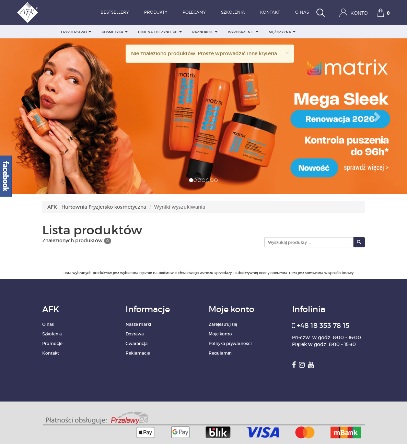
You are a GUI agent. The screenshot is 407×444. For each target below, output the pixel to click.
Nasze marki (138, 324)
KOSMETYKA (115, 32)
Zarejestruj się (223, 324)
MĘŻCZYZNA (282, 32)
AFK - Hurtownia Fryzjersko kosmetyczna (96, 207)
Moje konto (220, 333)
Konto (353, 13)
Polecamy (194, 12)
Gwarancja (137, 343)
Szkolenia (233, 12)
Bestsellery (115, 12)
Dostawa (135, 333)
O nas (302, 12)
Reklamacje (138, 353)
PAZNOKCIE (205, 32)
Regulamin (220, 353)
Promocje (52, 343)
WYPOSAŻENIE (243, 32)
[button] (30, 116)
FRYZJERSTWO (76, 32)
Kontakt (270, 12)
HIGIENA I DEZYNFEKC (160, 32)
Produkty (155, 12)
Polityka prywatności (230, 343)
